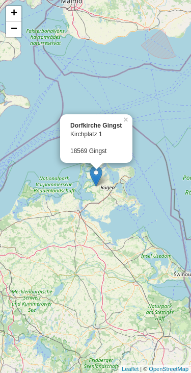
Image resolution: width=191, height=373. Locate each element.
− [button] (14, 29)
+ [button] (14, 13)
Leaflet (130, 369)
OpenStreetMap (168, 369)
